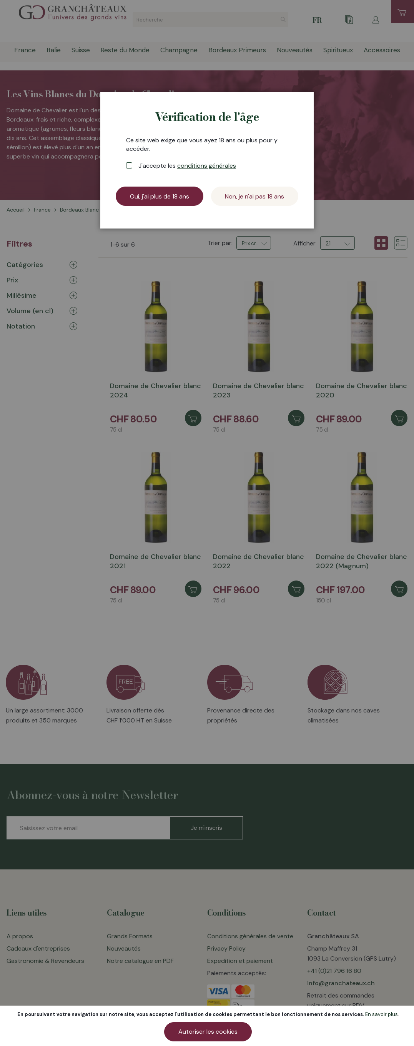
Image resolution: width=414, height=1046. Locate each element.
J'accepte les (187, 166)
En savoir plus (381, 1014)
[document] (208, 1025)
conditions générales (206, 166)
